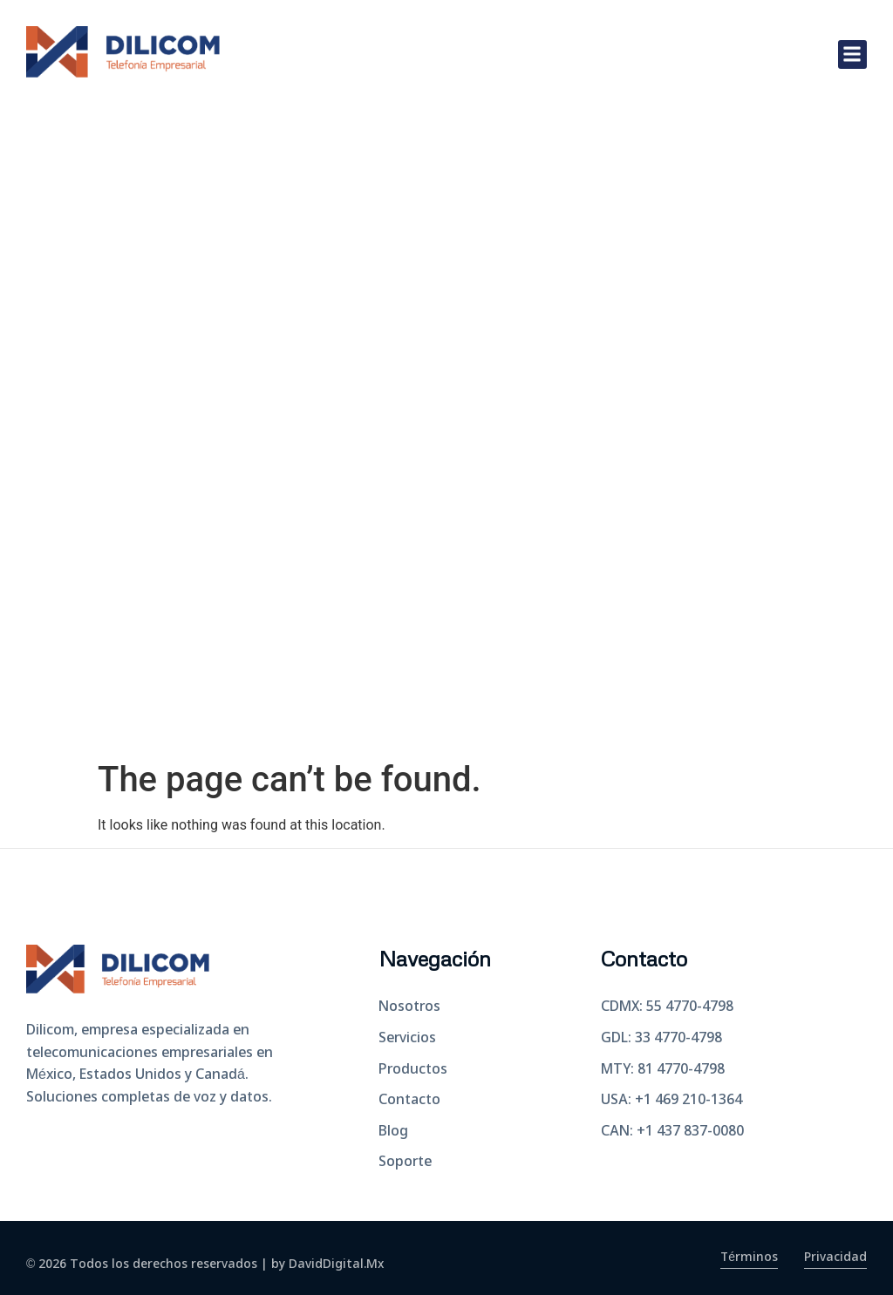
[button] (852, 54)
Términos (748, 1257)
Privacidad (835, 1257)
